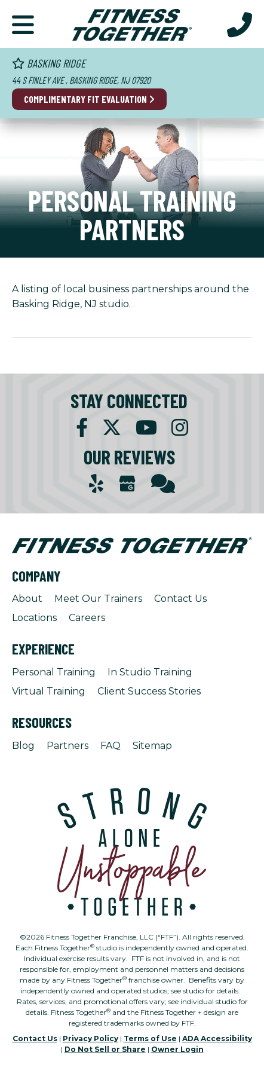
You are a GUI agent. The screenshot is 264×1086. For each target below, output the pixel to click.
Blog (23, 745)
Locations (34, 617)
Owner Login (177, 1049)
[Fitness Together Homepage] (132, 24)
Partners (67, 745)
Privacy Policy (90, 1038)
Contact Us (180, 598)
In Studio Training (150, 672)
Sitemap (152, 745)
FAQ (110, 745)
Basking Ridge (48, 63)
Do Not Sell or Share (105, 1049)
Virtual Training (48, 691)
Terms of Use (150, 1038)
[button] (23, 24)
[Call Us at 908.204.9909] (239, 24)
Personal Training (54, 672)
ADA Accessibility (217, 1038)
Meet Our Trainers (98, 598)
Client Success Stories (149, 691)
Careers (87, 617)
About (27, 598)
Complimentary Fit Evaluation (89, 99)
